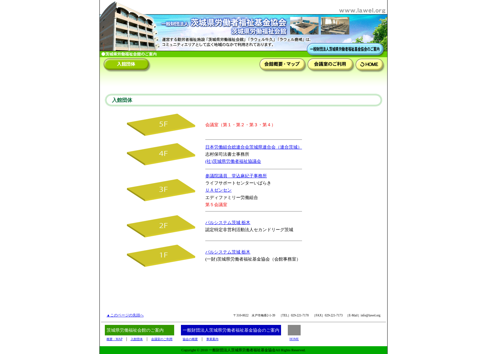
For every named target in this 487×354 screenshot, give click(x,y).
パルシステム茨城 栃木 (227, 222)
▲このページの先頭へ (125, 315)
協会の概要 (190, 339)
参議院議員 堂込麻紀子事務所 (236, 175)
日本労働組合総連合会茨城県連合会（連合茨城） (253, 147)
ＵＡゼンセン (218, 190)
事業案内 (212, 339)
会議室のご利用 (161, 339)
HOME (294, 339)
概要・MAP (114, 339)
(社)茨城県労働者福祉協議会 (233, 161)
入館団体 (137, 339)
